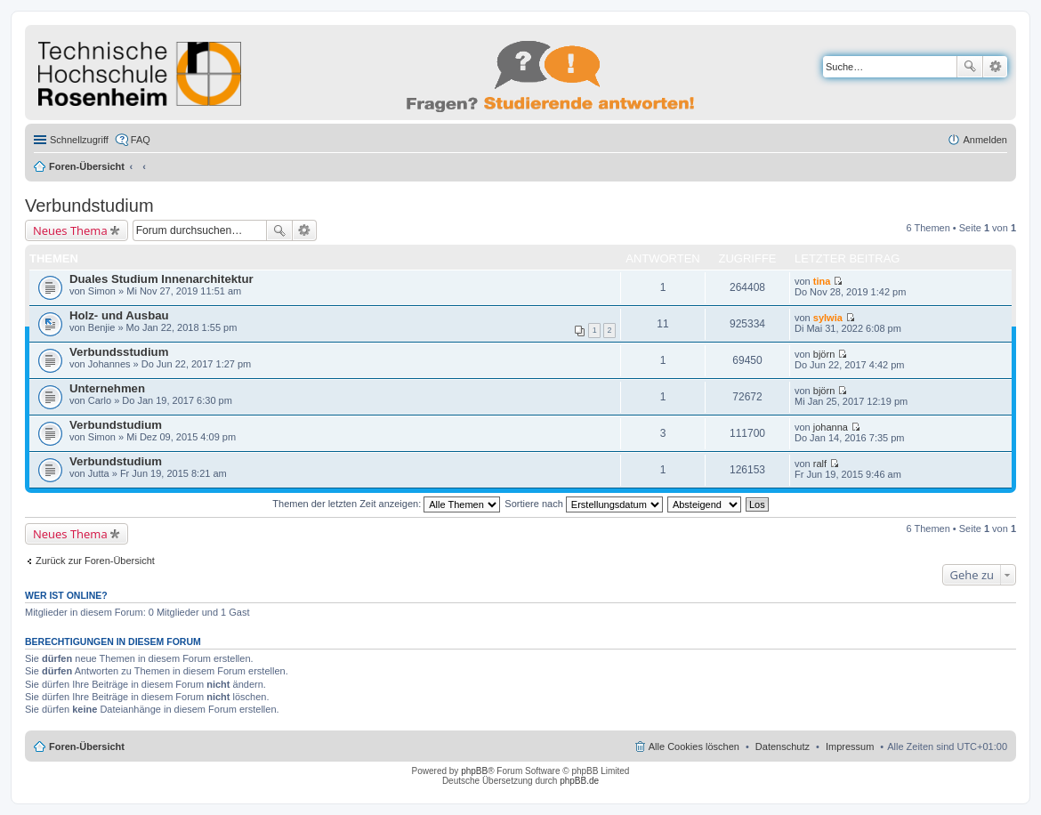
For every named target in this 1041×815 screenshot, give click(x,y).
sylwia (828, 317)
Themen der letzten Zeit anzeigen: (386, 503)
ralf (820, 463)
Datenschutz (782, 746)
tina (822, 281)
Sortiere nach (583, 503)
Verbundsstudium (118, 352)
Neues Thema (70, 230)
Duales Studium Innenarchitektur (161, 279)
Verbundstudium (89, 205)
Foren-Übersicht (87, 166)
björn (824, 354)
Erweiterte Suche (995, 66)
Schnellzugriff (79, 139)
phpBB (474, 771)
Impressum (850, 746)
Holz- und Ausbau (119, 315)
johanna (830, 427)
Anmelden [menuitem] (985, 139)
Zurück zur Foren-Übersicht (95, 560)
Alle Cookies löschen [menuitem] (694, 746)
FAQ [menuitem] (140, 139)
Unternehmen (107, 388)
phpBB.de (579, 781)
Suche (969, 66)
